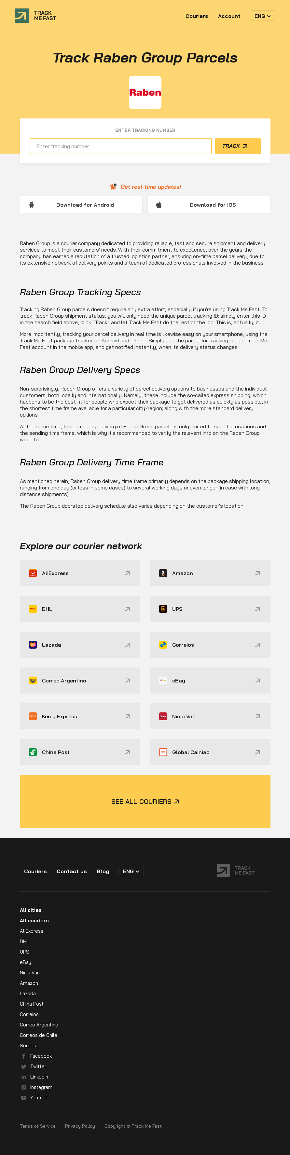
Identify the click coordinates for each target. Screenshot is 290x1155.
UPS (24, 952)
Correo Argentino (39, 1025)
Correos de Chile (38, 1035)
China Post (32, 1004)
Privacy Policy (80, 1126)
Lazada (28, 993)
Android (110, 340)
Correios (29, 1014)
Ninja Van (30, 972)
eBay (25, 962)
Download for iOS (213, 204)
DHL (24, 941)
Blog (103, 871)
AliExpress (31, 931)
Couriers (197, 16)
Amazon (29, 983)
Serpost (29, 1045)
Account (229, 16)
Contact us (72, 871)
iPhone (138, 340)
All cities (31, 910)
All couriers (34, 920)
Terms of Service (38, 1126)
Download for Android (85, 204)
